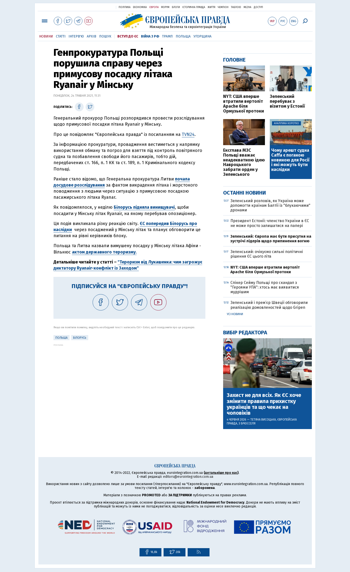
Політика (125, 7)
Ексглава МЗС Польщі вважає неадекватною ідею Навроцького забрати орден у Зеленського (244, 162)
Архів (91, 36)
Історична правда (193, 7)
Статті (61, 36)
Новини (46, 36)
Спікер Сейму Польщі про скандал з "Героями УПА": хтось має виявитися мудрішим (264, 287)
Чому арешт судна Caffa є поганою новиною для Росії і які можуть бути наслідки (290, 160)
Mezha (247, 7)
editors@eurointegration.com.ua (188, 477)
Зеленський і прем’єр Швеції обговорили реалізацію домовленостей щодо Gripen (269, 304)
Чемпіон (223, 7)
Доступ (258, 7)
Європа (154, 7)
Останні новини (244, 192)
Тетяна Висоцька (263, 419)
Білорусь (79, 337)
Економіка (140, 7)
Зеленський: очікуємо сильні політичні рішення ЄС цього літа (266, 254)
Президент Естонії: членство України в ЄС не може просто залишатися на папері (269, 223)
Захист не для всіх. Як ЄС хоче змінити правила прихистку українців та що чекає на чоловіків (264, 404)
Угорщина (202, 36)
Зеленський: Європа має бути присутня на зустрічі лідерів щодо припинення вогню (270, 238)
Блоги (176, 7)
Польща (183, 36)
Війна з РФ (150, 36)
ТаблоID (236, 7)
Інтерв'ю (76, 36)
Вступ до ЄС (127, 36)
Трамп (167, 36)
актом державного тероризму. (104, 252)
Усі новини (235, 314)
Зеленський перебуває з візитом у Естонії (287, 101)
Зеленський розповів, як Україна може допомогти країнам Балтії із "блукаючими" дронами (270, 205)
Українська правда (100, 7)
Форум (165, 7)
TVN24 (188, 134)
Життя (211, 7)
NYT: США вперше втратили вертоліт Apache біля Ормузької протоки (243, 103)
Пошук (105, 36)
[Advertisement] (129, 380)
